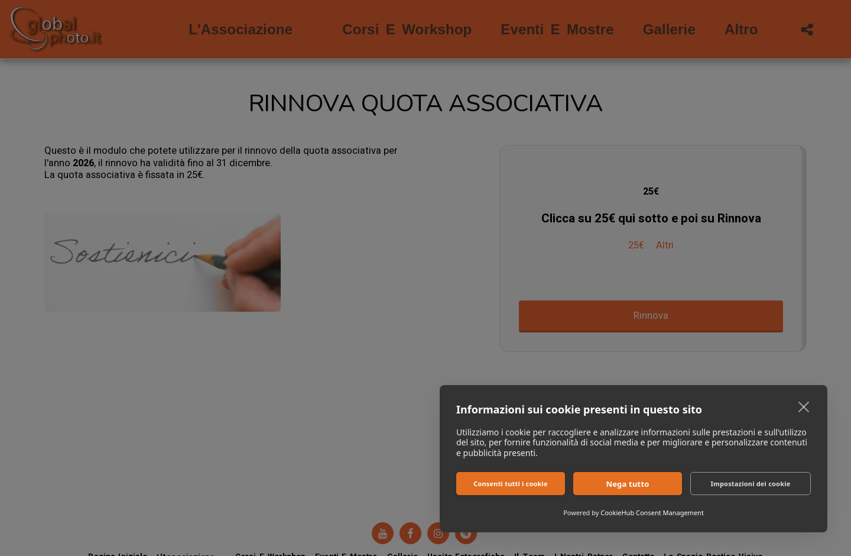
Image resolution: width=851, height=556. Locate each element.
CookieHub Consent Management (652, 512)
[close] (804, 406)
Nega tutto (627, 484)
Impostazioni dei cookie (751, 483)
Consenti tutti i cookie (510, 483)
